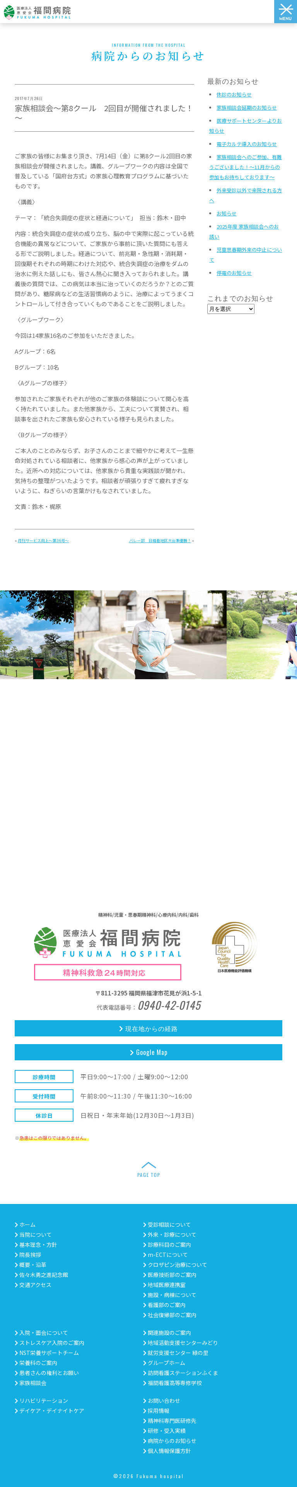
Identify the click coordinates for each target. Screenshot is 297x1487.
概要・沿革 (30, 1264)
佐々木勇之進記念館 (41, 1274)
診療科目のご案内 (167, 1244)
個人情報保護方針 (167, 1451)
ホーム (25, 1224)
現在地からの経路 (148, 1028)
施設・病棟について (169, 1295)
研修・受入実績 (164, 1430)
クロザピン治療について (175, 1264)
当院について (33, 1234)
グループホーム (164, 1363)
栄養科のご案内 (36, 1363)
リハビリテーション (41, 1400)
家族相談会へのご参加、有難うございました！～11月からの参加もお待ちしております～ (245, 167)
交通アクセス (33, 1285)
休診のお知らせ (234, 94)
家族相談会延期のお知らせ (247, 107)
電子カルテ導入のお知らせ (247, 144)
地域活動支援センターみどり (180, 1342)
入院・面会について (41, 1332)
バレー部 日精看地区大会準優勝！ (160, 540)
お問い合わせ (161, 1400)
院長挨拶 (28, 1254)
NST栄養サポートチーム (47, 1352)
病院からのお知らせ (169, 1441)
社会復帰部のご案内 (169, 1315)
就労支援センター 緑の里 (175, 1352)
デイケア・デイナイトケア (49, 1410)
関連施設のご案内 (167, 1332)
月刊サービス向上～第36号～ (43, 540)
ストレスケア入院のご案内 (49, 1342)
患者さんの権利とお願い (47, 1373)
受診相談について (167, 1224)
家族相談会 (30, 1383)
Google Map (148, 1052)
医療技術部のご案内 (169, 1274)
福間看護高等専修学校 (172, 1383)
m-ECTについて (165, 1254)
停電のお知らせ (234, 272)
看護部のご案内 (164, 1305)
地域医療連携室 (164, 1285)
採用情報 (156, 1410)
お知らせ (227, 213)
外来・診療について (169, 1234)
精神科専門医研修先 (169, 1420)
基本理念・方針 (36, 1244)
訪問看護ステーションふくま (180, 1373)
